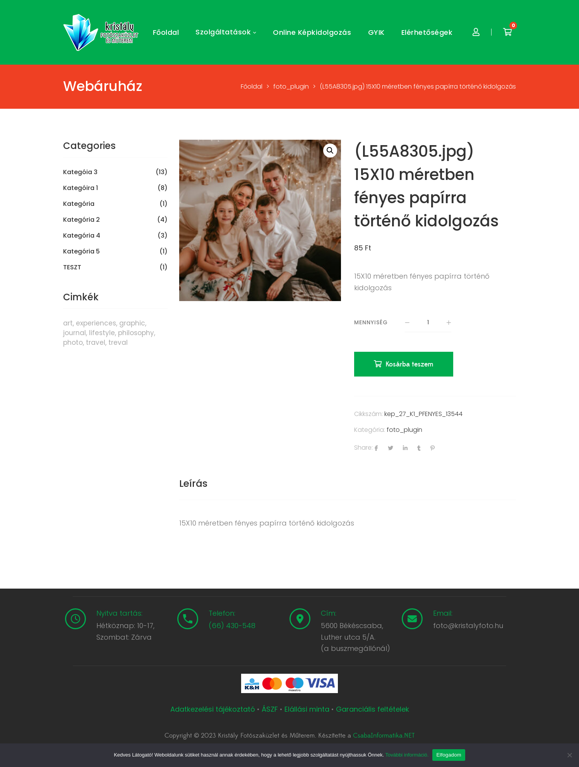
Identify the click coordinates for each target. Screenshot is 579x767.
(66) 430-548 (232, 625)
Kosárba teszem (409, 364)
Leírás (193, 483)
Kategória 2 (81, 220)
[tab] (193, 483)
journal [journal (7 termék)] (74, 332)
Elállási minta (306, 709)
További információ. (406, 755)
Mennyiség (371, 322)
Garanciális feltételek (372, 709)
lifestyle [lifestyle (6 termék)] (102, 332)
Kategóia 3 (80, 172)
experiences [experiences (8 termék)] (96, 323)
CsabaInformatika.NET (384, 735)
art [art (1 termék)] (68, 323)
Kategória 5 (81, 251)
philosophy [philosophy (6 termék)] (136, 332)
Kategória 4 (81, 236)
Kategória (78, 204)
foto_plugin (404, 429)
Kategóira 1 (80, 188)
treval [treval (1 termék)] (118, 342)
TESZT (72, 267)
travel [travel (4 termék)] (95, 342)
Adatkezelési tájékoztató (213, 709)
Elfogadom (448, 755)
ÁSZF (270, 709)
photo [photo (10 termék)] (73, 342)
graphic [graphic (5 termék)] (132, 323)
